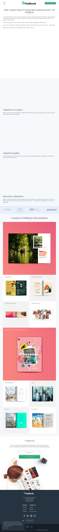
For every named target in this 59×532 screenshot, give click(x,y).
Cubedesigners (40, 530)
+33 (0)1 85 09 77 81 (30, 499)
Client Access (29, 520)
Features (24, 509)
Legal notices (45, 530)
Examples (25, 511)
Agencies (32, 509)
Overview (25, 507)
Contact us (29, 452)
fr (27, 526)
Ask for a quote (29, 456)
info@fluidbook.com (29, 501)
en (31, 526)
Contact (31, 507)
